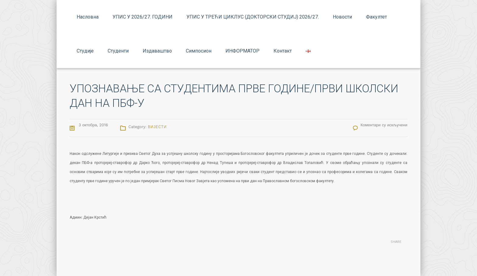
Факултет (376, 17)
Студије (85, 51)
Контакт (282, 51)
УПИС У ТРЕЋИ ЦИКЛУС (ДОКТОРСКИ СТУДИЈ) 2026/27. (252, 17)
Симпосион (198, 51)
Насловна (88, 17)
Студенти (118, 51)
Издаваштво (157, 51)
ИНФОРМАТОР (242, 51)
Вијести (157, 127)
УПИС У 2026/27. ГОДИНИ (142, 17)
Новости (342, 17)
